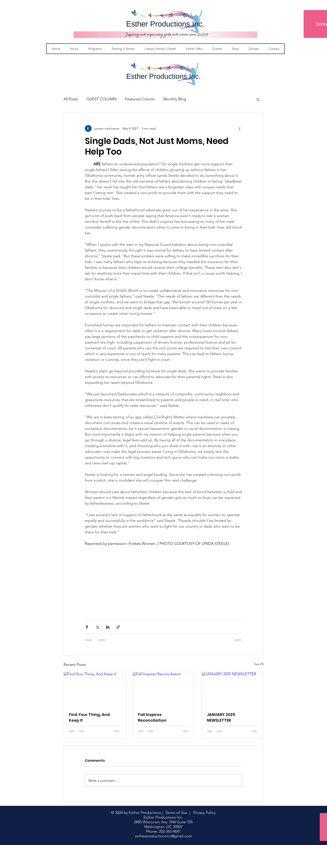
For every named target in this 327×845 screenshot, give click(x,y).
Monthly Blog (174, 99)
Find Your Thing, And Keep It (89, 717)
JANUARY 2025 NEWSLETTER (221, 717)
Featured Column (140, 99)
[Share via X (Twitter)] (97, 627)
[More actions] (239, 128)
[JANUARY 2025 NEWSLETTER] (232, 689)
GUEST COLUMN (102, 99)
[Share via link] (118, 627)
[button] (258, 99)
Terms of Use (176, 812)
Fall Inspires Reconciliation (152, 717)
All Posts (71, 99)
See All (258, 664)
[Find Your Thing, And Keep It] (94, 689)
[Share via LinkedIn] (108, 627)
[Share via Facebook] (87, 627)
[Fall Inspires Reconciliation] (163, 689)
